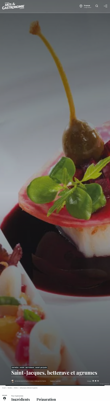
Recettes (10, 388)
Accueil (4, 388)
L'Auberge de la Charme (40, 381)
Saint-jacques (41, 368)
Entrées (15, 368)
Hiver (22, 368)
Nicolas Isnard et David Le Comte (25, 381)
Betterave (30, 368)
